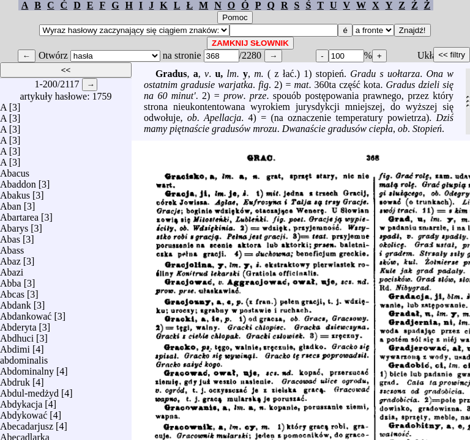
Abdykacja (21, 401)
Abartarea (19, 214)
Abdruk (15, 379)
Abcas (12, 291)
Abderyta (18, 324)
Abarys (14, 225)
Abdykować (23, 412)
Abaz (10, 258)
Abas (10, 236)
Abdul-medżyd (29, 390)
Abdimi (15, 346)
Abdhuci (17, 335)
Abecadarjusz (26, 423)
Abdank (15, 302)
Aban (10, 203)
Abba (10, 280)
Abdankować (25, 313)
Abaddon (18, 181)
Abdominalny (27, 368)
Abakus (15, 192)
